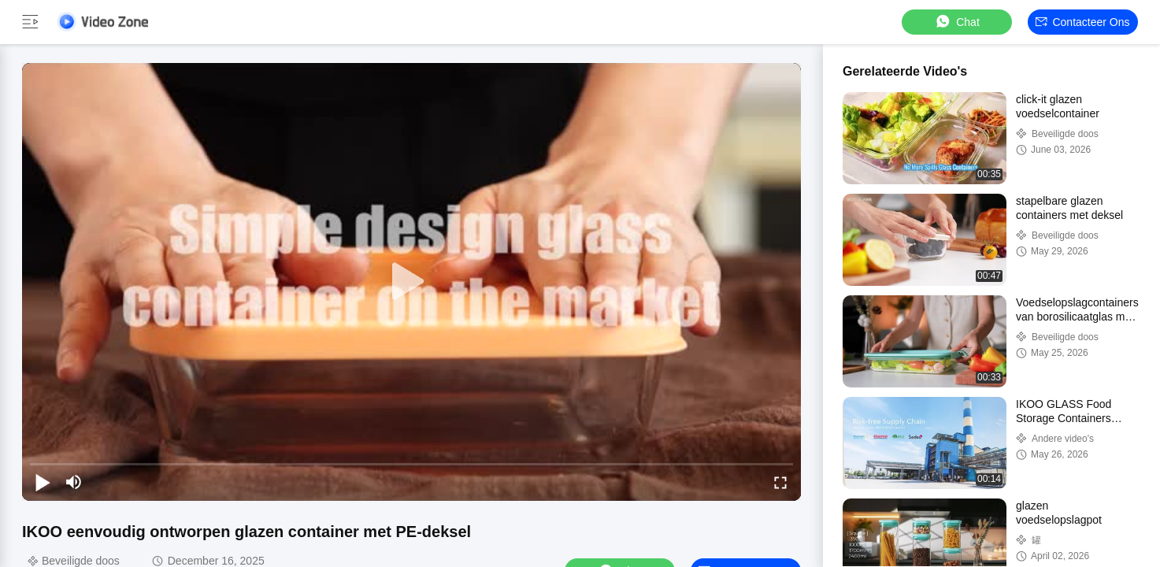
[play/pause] (42, 482)
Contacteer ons (1082, 22)
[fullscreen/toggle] (780, 482)
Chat (957, 21)
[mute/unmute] (74, 482)
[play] (412, 282)
